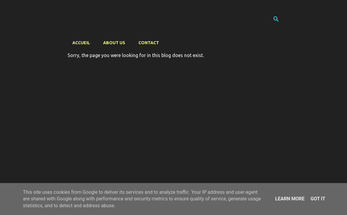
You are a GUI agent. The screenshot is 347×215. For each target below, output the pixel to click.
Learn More (290, 199)
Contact (148, 42)
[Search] (276, 19)
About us (114, 42)
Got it (318, 199)
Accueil (81, 42)
